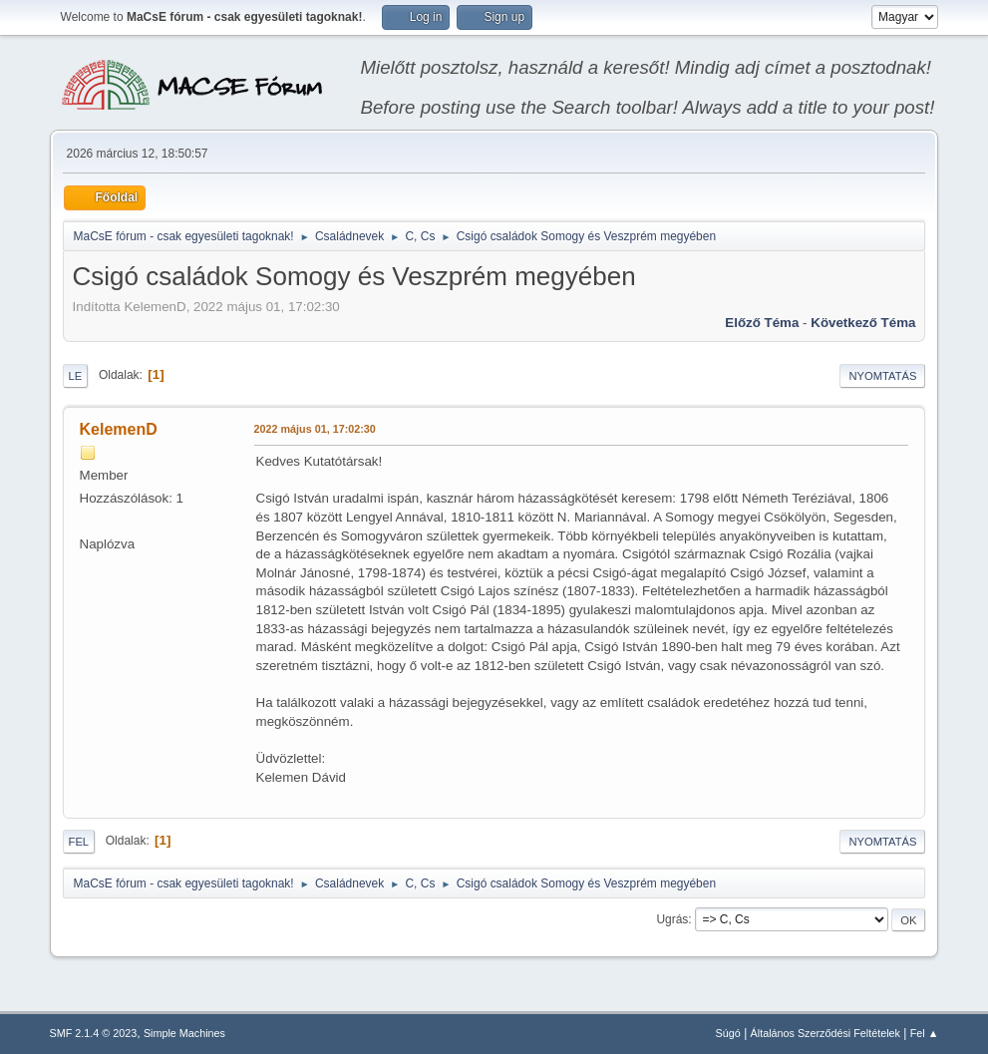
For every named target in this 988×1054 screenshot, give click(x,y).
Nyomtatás (882, 376)
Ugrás (672, 919)
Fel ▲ (924, 1033)
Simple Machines (184, 1033)
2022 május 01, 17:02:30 (315, 429)
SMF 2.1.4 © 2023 (94, 1033)
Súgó (728, 1033)
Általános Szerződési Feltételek (825, 1033)
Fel (79, 842)
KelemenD (119, 429)
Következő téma (863, 322)
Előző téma (762, 322)
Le (76, 376)
